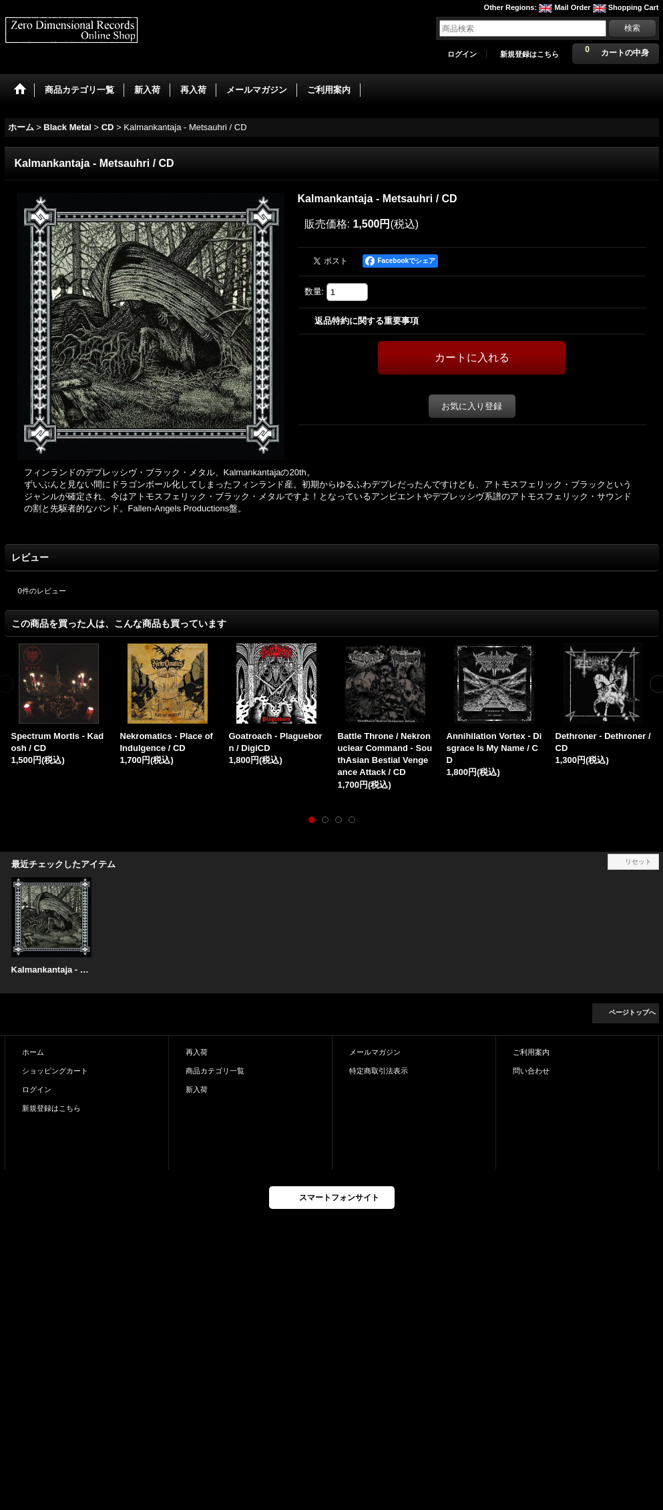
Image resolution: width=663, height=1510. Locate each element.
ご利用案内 (531, 1052)
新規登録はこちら (529, 54)
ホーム (33, 1052)
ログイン (462, 54)
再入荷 (197, 1052)
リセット (638, 861)
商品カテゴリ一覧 (215, 1071)
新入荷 (197, 1089)
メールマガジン (375, 1052)
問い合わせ (531, 1071)
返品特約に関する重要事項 (366, 321)
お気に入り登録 (471, 406)
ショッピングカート (55, 1071)
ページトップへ (632, 1012)
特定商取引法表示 (378, 1071)
